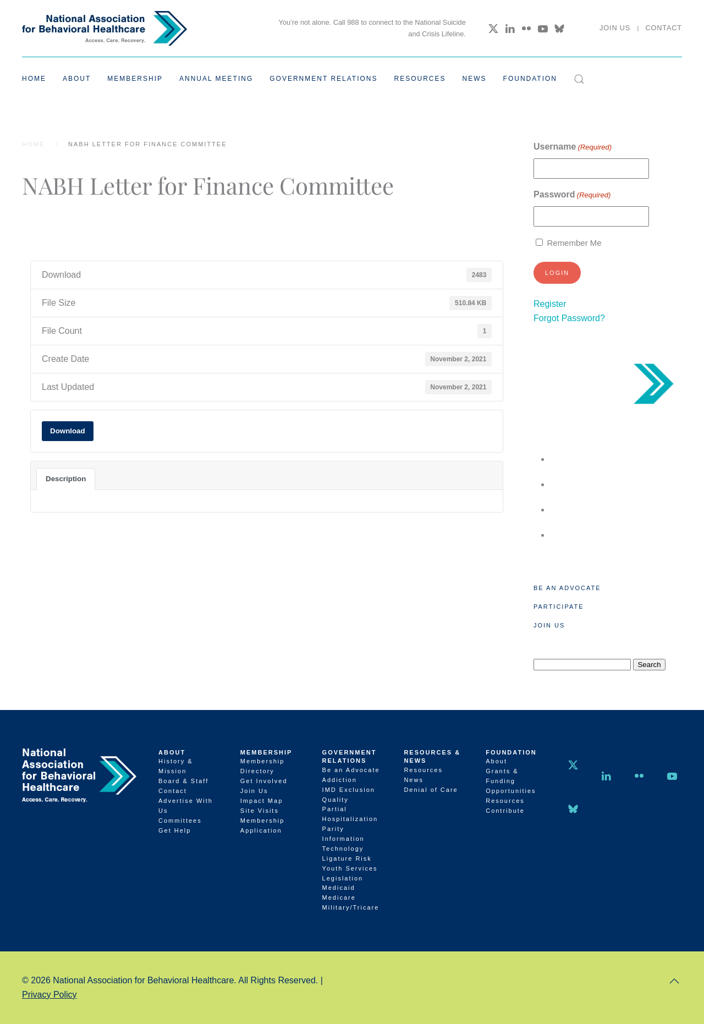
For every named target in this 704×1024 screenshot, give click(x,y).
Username (573, 147)
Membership (266, 752)
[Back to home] (104, 28)
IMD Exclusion (348, 789)
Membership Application (262, 825)
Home (34, 78)
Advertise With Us (185, 805)
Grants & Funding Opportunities (511, 781)
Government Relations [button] (323, 78)
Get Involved (264, 781)
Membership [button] (135, 78)
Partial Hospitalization (350, 814)
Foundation (511, 752)
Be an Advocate (567, 588)
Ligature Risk (347, 858)
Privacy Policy (49, 994)
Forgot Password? (569, 318)
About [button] (77, 78)
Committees (180, 820)
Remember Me (574, 242)
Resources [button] (420, 78)
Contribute (505, 810)
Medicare (339, 897)
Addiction (339, 780)
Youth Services (350, 868)
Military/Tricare (351, 907)
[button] (579, 79)
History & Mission (175, 766)
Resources (423, 770)
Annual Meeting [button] (216, 78)
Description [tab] (66, 479)
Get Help (174, 830)
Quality (335, 799)
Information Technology (343, 843)
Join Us (615, 28)
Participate (559, 606)
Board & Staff (183, 781)
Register (550, 304)
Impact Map (261, 800)
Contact (663, 28)
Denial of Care (431, 789)
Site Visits (259, 810)
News (475, 78)
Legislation (343, 878)
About (171, 752)
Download (67, 431)
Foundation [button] (530, 78)
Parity (333, 828)
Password (572, 195)
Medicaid (338, 887)
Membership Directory (262, 766)
